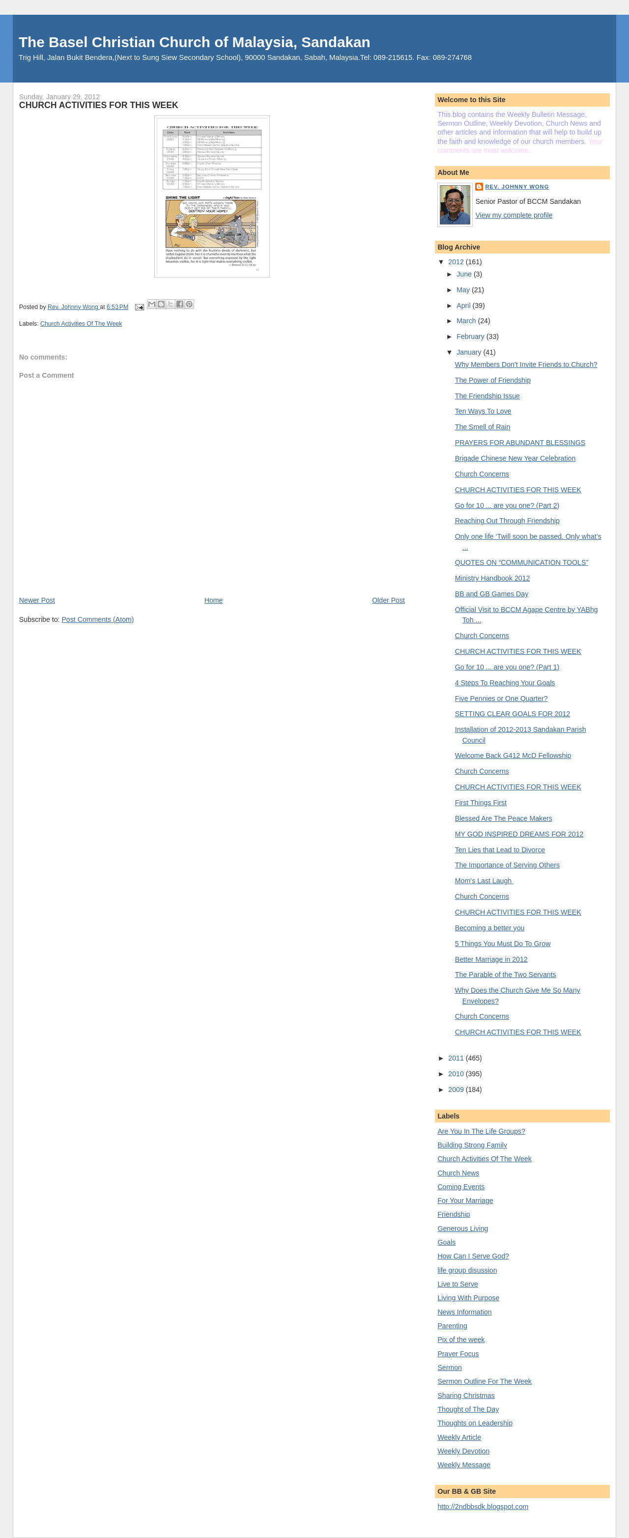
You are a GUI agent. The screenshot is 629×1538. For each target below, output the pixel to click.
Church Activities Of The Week (81, 323)
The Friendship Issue (487, 396)
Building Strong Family (472, 1145)
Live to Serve (457, 1284)
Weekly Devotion (463, 1451)
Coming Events (461, 1187)
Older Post (388, 600)
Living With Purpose (468, 1298)
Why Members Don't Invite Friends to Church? (526, 364)
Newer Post (37, 600)
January (470, 352)
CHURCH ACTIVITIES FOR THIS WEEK (518, 490)
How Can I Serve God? (473, 1256)
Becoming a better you (490, 928)
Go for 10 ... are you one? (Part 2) (507, 505)
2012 (456, 262)
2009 (456, 1089)
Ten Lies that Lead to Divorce (500, 850)
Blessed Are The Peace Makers (503, 818)
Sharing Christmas (465, 1395)
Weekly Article (459, 1437)
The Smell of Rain (483, 427)
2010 (456, 1074)
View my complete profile (513, 215)
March (467, 321)
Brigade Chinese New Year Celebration (515, 458)
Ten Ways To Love (483, 411)
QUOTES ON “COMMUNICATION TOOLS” (521, 562)
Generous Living (462, 1228)
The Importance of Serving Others (507, 865)
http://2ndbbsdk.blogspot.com (482, 1506)
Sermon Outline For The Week (484, 1381)
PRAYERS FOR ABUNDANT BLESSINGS (520, 443)
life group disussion (467, 1270)
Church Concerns (482, 474)
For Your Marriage (465, 1200)
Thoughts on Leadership (475, 1423)
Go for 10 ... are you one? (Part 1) (507, 667)
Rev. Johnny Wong (517, 187)
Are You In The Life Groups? (481, 1131)
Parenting (452, 1326)
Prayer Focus (458, 1354)
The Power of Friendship (493, 380)
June (465, 274)
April (464, 305)
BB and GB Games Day (492, 594)
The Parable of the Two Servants (505, 975)
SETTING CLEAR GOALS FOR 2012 (512, 714)
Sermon (449, 1367)
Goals (446, 1242)
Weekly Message (463, 1465)
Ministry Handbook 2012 (492, 578)
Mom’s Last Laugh (484, 881)
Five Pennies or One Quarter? (501, 698)
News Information (464, 1312)
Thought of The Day (468, 1409)
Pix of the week (461, 1339)
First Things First (481, 803)
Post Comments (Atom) (97, 619)
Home (213, 600)
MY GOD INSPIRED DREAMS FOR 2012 (519, 834)
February (471, 336)
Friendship (453, 1214)
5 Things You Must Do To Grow (503, 944)
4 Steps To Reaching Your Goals (505, 683)
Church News (458, 1173)
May (464, 290)
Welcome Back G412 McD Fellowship (513, 755)
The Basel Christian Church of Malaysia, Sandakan (195, 42)
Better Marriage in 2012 (491, 959)
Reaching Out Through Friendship (507, 521)
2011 (456, 1058)
